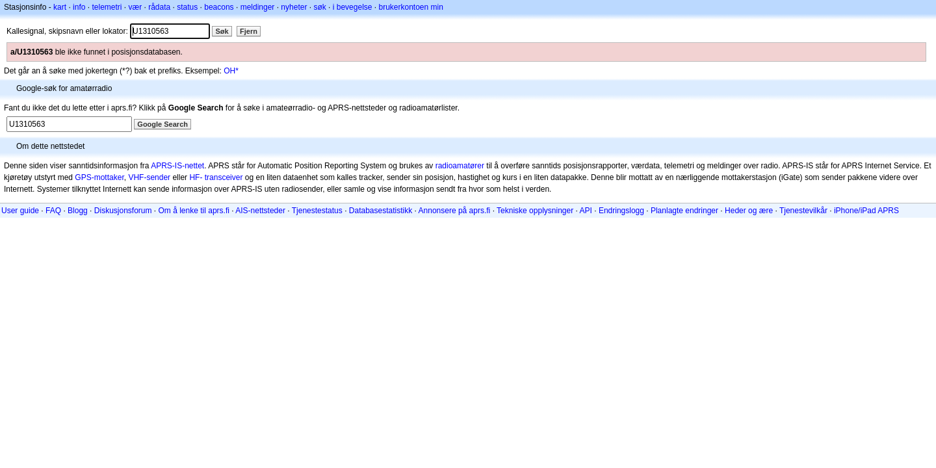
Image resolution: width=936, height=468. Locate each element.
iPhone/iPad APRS (866, 210)
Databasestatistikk (380, 210)
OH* (231, 70)
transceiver (224, 177)
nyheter (294, 7)
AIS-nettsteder (260, 210)
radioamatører (460, 165)
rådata (159, 7)
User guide (20, 210)
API (586, 210)
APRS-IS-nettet (177, 165)
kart (59, 7)
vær (135, 7)
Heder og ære (749, 210)
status (187, 7)
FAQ (53, 210)
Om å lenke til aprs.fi (194, 210)
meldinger (257, 7)
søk (319, 7)
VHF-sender (149, 177)
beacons (218, 7)
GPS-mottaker (99, 177)
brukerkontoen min (411, 7)
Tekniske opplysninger (535, 210)
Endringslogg (621, 210)
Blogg (78, 210)
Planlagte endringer (684, 210)
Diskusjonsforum (123, 210)
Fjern (248, 31)
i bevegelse (352, 7)
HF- (195, 177)
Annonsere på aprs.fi (455, 210)
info (79, 7)
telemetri (107, 7)
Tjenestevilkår (803, 210)
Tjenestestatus (317, 210)
